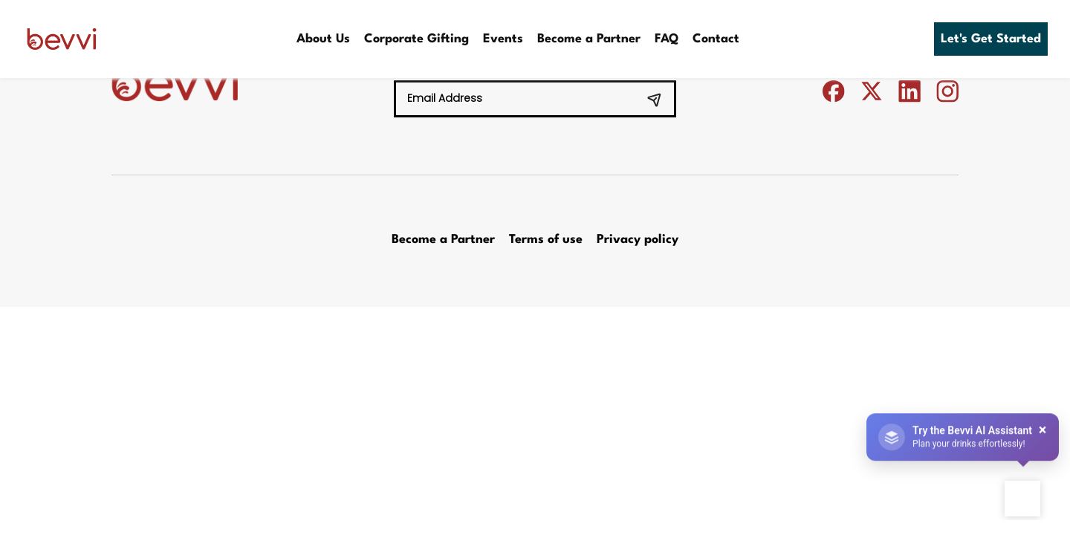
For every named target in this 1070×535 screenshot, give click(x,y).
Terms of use (546, 239)
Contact (716, 39)
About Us (323, 39)
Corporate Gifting (416, 39)
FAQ (666, 39)
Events (503, 39)
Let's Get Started (991, 39)
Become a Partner (589, 39)
